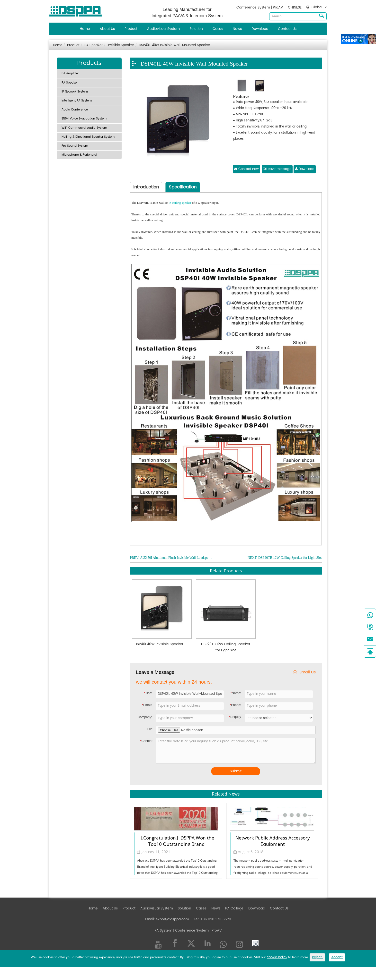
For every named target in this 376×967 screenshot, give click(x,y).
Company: (145, 717)
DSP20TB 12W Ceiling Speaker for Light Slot (290, 558)
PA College (234, 908)
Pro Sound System (75, 146)
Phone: (235, 705)
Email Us (304, 672)
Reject (317, 957)
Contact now (246, 169)
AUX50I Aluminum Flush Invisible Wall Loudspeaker (176, 558)
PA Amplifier (70, 73)
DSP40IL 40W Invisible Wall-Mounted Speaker (174, 45)
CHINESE (295, 7)
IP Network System (75, 91)
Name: (236, 693)
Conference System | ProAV (259, 7)
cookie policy (277, 957)
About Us (107, 29)
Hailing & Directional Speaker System (88, 137)
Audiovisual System (163, 29)
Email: (147, 705)
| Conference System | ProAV (197, 930)
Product (131, 29)
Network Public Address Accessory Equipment (272, 840)
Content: (146, 741)
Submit (236, 771)
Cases (218, 29)
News (237, 29)
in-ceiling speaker (180, 202)
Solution (196, 29)
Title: (148, 693)
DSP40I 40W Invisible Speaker (158, 644)
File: (150, 729)
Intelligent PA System (77, 100)
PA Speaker (93, 45)
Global (317, 7)
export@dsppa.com (172, 919)
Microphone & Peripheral (79, 155)
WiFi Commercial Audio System (84, 128)
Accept (337, 957)
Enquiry (235, 717)
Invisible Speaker (120, 45)
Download (259, 29)
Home (85, 29)
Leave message (277, 169)
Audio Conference (75, 109)
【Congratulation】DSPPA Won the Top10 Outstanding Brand (176, 840)
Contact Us (287, 29)
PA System (163, 930)
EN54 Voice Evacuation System (84, 118)
